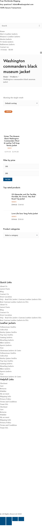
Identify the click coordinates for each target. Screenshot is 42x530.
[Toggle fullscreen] (9, 519)
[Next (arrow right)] (9, 523)
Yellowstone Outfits (8, 327)
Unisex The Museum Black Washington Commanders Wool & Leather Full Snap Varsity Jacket (11, 141)
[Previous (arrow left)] (3, 523)
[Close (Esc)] (21, 519)
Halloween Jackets (7, 44)
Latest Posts (5, 289)
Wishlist (3, 391)
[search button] (39, 25)
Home (2, 31)
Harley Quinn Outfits (8, 332)
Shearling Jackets (7, 340)
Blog (2, 291)
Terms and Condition (8, 401)
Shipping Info (5, 396)
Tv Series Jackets (6, 42)
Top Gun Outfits (6, 335)
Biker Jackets (5, 342)
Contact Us (4, 294)
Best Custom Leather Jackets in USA (14, 302)
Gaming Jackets (6, 337)
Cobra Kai (4, 329)
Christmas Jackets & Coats (10, 350)
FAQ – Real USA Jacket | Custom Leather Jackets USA (20, 299)
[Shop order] (21, 103)
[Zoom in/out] (3, 519)
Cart (2, 386)
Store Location (6, 297)
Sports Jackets (5, 345)
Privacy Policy (5, 399)
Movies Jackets (6, 39)
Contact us (4, 47)
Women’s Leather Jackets (10, 36)
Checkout (3, 383)
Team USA (4, 404)
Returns (3, 388)
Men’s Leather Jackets (9, 34)
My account (4, 394)
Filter (7, 179)
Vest (2, 348)
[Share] (15, 519)
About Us (3, 286)
